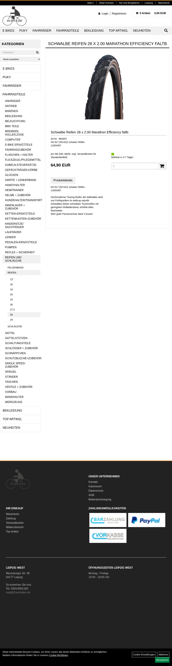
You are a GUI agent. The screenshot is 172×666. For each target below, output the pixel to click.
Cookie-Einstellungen (144, 654)
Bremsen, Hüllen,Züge (14, 133)
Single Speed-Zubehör (15, 365)
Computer (12, 139)
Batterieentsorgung (100, 499)
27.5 (12, 309)
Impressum (95, 486)
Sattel (10, 333)
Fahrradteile (67, 30)
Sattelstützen (16, 338)
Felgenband (16, 267)
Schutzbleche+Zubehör (22, 358)
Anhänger (12, 101)
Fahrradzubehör (18, 149)
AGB (91, 495)
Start (90, 3)
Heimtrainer (14, 190)
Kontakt (93, 481)
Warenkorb (163, 3)
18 (11, 289)
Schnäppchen (15, 353)
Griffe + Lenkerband (20, 180)
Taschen (11, 381)
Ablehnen (163, 654)
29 (11, 319)
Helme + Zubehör (18, 195)
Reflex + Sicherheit (20, 252)
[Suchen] (37, 52)
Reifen (12, 272)
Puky (23, 30)
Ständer (11, 376)
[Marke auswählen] (20, 59)
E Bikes (8, 30)
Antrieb (11, 106)
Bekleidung (94, 30)
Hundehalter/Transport (22, 200)
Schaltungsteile (18, 343)
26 (11, 304)
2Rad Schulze (106, 3)
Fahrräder (42, 30)
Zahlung (11, 518)
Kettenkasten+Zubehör (22, 218)
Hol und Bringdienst (129, 3)
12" (12, 279)
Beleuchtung (15, 121)
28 (11, 314)
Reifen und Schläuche (13, 259)
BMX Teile (12, 126)
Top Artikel (118, 30)
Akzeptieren (162, 660)
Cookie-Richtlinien (58, 655)
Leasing (149, 3)
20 (11, 294)
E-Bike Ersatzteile (18, 144)
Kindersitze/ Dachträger (14, 225)
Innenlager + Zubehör (15, 207)
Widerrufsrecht (14, 527)
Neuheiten (141, 30)
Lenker (10, 237)
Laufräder (13, 232)
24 (11, 299)
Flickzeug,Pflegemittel (22, 159)
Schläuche (15, 326)
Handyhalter (15, 185)
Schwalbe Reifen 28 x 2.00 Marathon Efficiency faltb (89, 132)
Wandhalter (14, 397)
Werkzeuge (13, 402)
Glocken (11, 175)
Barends (11, 111)
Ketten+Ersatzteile (20, 213)
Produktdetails (63, 180)
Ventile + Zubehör (18, 386)
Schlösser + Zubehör (21, 348)
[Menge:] (135, 166)
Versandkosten (15, 522)
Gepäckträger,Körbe (21, 170)
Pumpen (10, 247)
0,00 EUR (151, 13)
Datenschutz (96, 490)
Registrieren (119, 13)
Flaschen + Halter (19, 154)
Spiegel (10, 371)
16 (11, 284)
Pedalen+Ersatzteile (21, 242)
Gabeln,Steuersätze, (21, 164)
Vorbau (10, 392)
